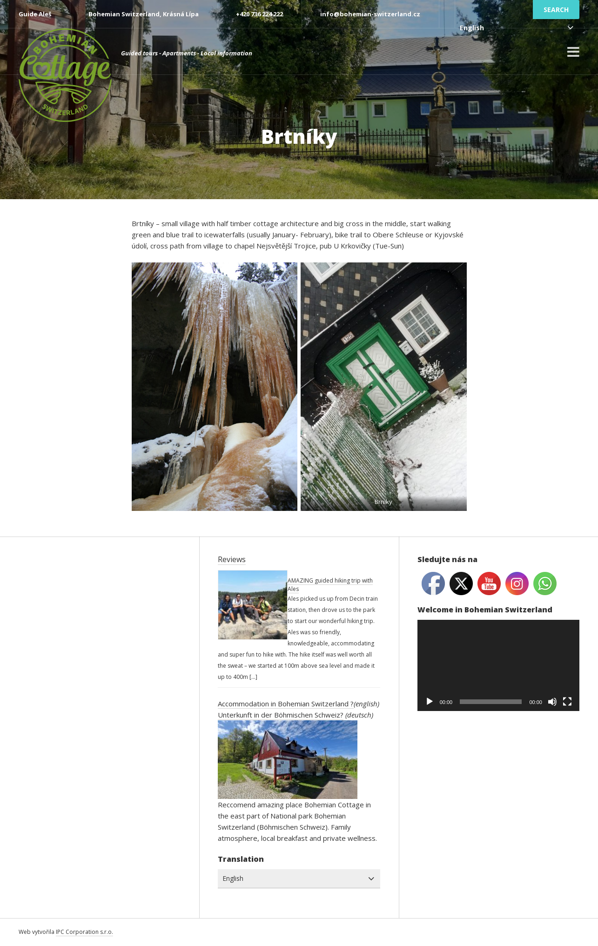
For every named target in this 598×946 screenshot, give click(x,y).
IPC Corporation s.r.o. (84, 932)
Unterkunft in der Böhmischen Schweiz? (280, 714)
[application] (498, 665)
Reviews (232, 559)
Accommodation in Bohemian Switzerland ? (286, 703)
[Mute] (552, 701)
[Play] (429, 701)
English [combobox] (472, 27)
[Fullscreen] (567, 701)
